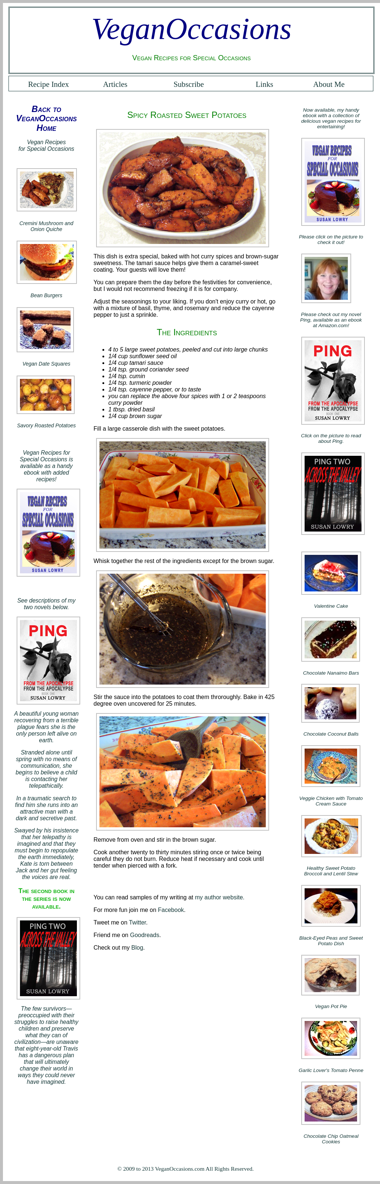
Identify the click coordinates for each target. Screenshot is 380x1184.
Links (264, 84)
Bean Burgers (46, 295)
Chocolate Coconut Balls (331, 734)
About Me (329, 84)
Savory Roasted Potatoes (46, 425)
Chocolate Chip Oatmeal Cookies (331, 1138)
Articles (115, 84)
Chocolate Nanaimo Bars (331, 673)
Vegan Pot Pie (331, 1006)
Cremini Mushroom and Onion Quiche (47, 226)
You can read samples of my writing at (144, 897)
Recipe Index (48, 84)
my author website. (219, 897)
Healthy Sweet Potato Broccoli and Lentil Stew (331, 870)
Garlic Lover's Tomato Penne (331, 1070)
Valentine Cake (331, 606)
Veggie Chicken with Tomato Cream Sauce (331, 801)
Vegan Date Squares (47, 364)
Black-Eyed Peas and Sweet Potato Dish (331, 940)
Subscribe (188, 84)
